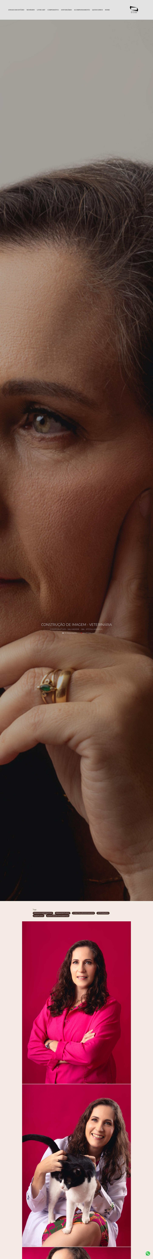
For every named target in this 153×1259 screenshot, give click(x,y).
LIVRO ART (41, 10)
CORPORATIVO (53, 10)
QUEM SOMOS (97, 10)
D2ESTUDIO (38, 916)
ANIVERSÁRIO (66, 10)
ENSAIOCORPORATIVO (43, 913)
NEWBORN (31, 10)
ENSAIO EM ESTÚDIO (16, 10)
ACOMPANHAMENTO (82, 10)
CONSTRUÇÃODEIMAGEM (83, 913)
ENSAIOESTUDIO (62, 913)
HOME (107, 10)
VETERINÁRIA (103, 913)
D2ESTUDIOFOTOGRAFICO (57, 916)
